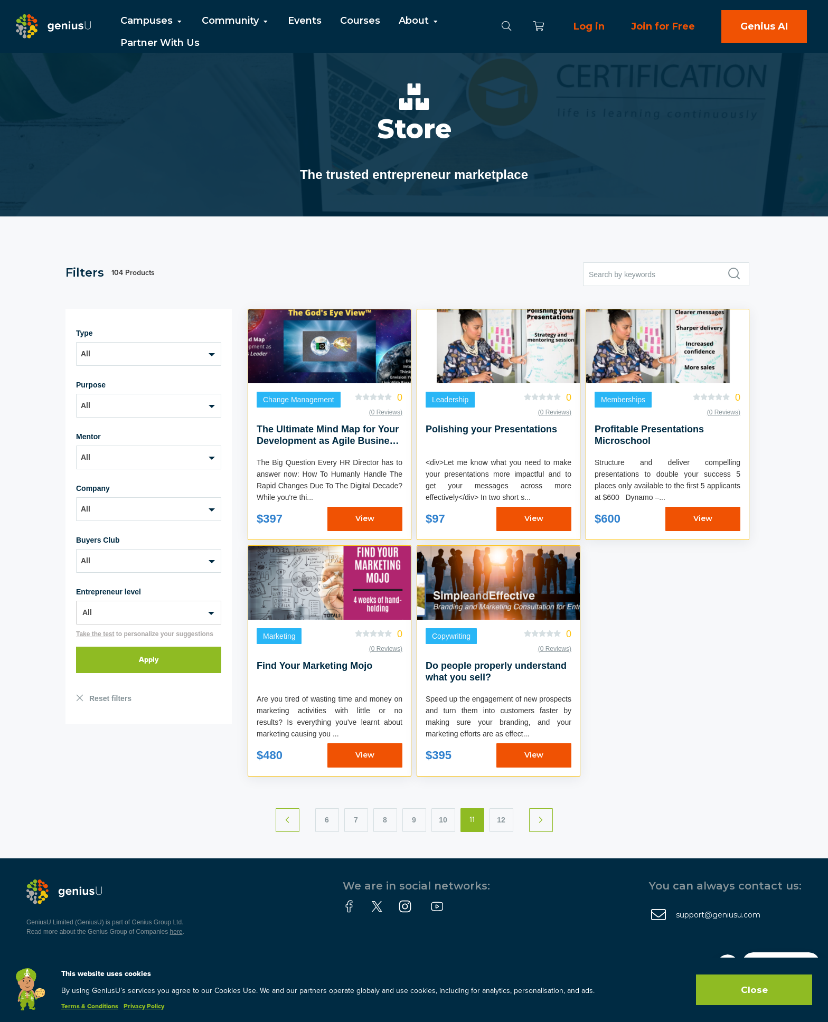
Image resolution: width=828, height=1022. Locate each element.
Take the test (95, 634)
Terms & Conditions (89, 1007)
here (176, 931)
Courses (360, 20)
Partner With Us (160, 43)
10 (443, 820)
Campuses (151, 20)
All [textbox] (85, 353)
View (364, 518)
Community (235, 20)
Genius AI (764, 26)
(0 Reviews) (385, 412)
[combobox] (148, 354)
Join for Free (663, 26)
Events (305, 20)
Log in (589, 26)
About (419, 20)
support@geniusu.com (718, 915)
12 (501, 820)
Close (754, 990)
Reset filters (110, 698)
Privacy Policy (144, 1007)
